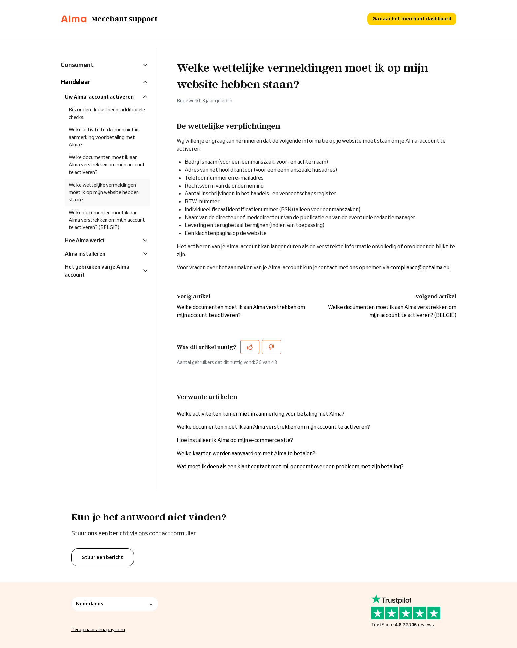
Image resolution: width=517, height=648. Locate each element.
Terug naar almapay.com (98, 629)
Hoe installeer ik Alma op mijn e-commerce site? (235, 440)
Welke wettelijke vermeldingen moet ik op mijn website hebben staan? (104, 192)
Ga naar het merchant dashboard (411, 19)
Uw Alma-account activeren (99, 96)
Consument (77, 65)
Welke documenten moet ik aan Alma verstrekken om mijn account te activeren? (273, 427)
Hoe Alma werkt (85, 240)
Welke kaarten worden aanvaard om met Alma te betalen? (246, 453)
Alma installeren (85, 253)
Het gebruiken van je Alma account (97, 270)
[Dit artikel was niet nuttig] (271, 347)
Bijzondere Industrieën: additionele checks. (107, 113)
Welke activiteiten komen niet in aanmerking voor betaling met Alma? (260, 413)
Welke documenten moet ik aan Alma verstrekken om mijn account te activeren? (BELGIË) (107, 219)
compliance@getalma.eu (419, 267)
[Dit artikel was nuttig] (249, 347)
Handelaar (75, 81)
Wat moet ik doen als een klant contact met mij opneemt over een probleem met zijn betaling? (290, 466)
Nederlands (114, 604)
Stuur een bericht (102, 557)
